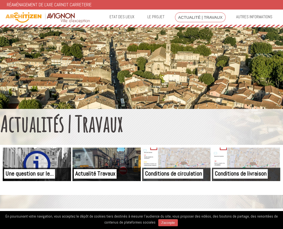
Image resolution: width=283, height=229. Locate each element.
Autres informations (254, 16)
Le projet (156, 16)
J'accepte (168, 223)
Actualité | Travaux (200, 17)
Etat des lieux (121, 16)
